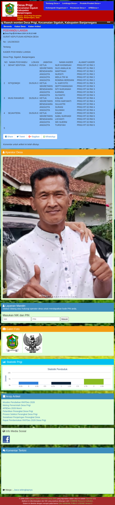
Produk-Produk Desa (90, 3)
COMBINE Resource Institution (81, 501)
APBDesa (93, 8)
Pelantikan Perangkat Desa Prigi (18, 411)
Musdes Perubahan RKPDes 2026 (19, 402)
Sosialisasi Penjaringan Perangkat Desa (21, 417)
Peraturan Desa (78, 8)
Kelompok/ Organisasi (57, 8)
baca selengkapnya (23, 491)
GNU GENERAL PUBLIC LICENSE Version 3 (75, 503)
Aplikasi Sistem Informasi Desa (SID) (42, 498)
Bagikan (34, 136)
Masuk (65, 319)
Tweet (21, 136)
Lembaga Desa (70, 3)
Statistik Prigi (12, 361)
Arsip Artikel (11, 396)
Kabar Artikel (34, 26)
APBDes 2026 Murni (12, 408)
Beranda (8, 26)
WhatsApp (49, 136)
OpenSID (89, 498)
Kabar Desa (20, 26)
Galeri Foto (11, 329)
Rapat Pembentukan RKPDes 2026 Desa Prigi (24, 420)
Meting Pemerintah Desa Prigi (17, 405)
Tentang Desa (53, 3)
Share (9, 136)
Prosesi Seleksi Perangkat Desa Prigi (20, 414)
